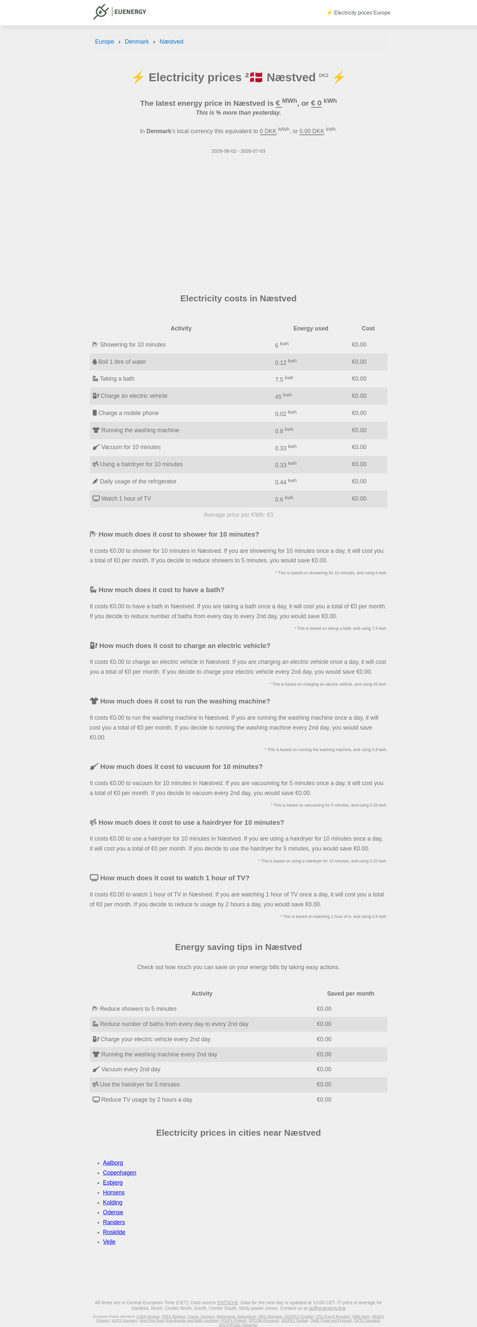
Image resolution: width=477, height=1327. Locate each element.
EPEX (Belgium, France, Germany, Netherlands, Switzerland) (209, 1316)
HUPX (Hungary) (125, 1320)
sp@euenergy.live (327, 1308)
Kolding (113, 1202)
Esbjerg (113, 1182)
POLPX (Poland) (234, 1320)
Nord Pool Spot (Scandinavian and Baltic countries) (179, 1320)
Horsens (114, 1192)
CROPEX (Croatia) (299, 1316)
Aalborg (113, 1162)
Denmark (137, 41)
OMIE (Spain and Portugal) (331, 1320)
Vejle (109, 1241)
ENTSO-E (227, 1302)
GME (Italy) (361, 1316)
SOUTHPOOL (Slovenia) (238, 1325)
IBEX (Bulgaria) (270, 1316)
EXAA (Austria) (148, 1316)
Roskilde (114, 1232)
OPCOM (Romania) (264, 1320)
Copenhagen (120, 1172)
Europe (104, 41)
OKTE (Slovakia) (367, 1320)
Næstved (171, 41)
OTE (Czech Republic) (333, 1316)
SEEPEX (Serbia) (294, 1320)
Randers (114, 1222)
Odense (113, 1212)
